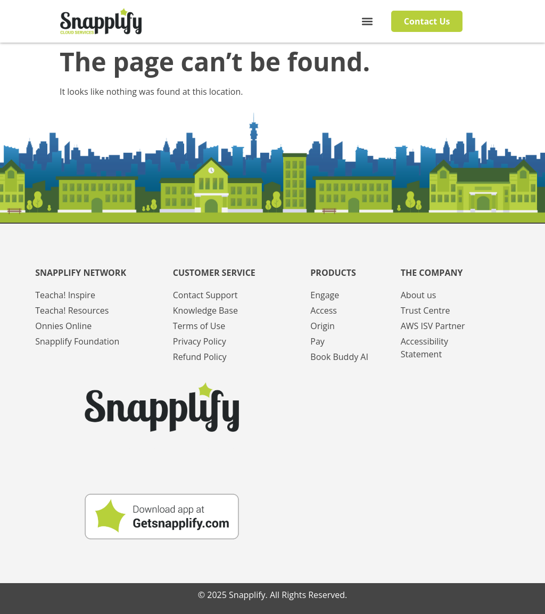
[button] (367, 21)
